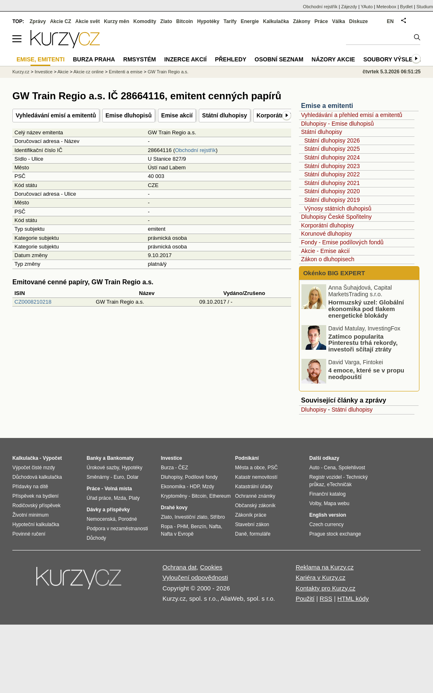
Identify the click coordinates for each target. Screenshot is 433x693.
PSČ (273, 468)
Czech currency (326, 524)
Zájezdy (349, 6)
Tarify (230, 21)
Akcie (62, 71)
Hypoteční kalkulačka (35, 524)
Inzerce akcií (185, 59)
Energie (250, 21)
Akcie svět (87, 21)
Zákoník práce (250, 515)
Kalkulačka (276, 21)
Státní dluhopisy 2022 (332, 174)
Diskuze (358, 21)
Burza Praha (94, 59)
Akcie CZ (60, 21)
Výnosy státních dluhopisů (338, 208)
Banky (94, 458)
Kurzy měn (116, 21)
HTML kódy (353, 598)
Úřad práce (99, 498)
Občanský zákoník (255, 505)
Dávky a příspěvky (108, 510)
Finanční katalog (327, 494)
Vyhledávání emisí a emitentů (56, 115)
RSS (326, 598)
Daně (241, 534)
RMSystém (139, 59)
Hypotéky (208, 21)
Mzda (120, 498)
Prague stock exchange (335, 534)
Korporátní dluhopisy (327, 225)
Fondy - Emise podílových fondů (342, 242)
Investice (43, 71)
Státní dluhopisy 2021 (332, 183)
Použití (305, 598)
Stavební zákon (252, 524)
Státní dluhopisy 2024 (332, 157)
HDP (195, 486)
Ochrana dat (179, 567)
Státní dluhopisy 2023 (332, 166)
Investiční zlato (190, 517)
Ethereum (220, 496)
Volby (315, 503)
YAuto (367, 6)
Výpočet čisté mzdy (33, 468)
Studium (425, 6)
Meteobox (386, 6)
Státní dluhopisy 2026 (332, 140)
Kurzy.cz (20, 71)
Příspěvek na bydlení (35, 496)
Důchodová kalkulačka (37, 477)
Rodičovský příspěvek (36, 505)
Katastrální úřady (254, 486)
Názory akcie (333, 59)
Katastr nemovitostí (256, 477)
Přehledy (230, 59)
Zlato (166, 21)
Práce (321, 21)
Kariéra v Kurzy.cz (321, 577)
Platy (134, 498)
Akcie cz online (88, 71)
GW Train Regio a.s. (168, 71)
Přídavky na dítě (30, 486)
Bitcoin (184, 21)
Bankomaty (120, 458)
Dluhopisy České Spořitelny (336, 216)
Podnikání (247, 458)
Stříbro (217, 517)
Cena (330, 468)
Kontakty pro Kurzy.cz (325, 588)
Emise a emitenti (327, 105)
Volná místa (118, 489)
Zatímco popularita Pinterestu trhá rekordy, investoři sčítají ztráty (363, 342)
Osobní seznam (278, 59)
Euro (118, 477)
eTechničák (339, 484)
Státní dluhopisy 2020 (332, 191)
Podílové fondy (201, 477)
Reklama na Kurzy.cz (325, 567)
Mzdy (208, 486)
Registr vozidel (325, 477)
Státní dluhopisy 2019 (332, 200)
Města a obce (250, 468)
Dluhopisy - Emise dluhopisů (337, 123)
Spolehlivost (352, 468)
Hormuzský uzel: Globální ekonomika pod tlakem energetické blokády (366, 309)
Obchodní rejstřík (195, 150)
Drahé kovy (174, 507)
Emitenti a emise (125, 71)
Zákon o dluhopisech (327, 259)
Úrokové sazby (103, 468)
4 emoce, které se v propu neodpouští (366, 373)
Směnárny (98, 477)
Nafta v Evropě (177, 534)
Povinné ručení (28, 534)
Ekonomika (173, 486)
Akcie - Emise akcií (325, 251)
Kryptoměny (174, 496)
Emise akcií (177, 115)
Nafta (215, 526)
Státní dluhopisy (224, 115)
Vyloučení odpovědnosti (195, 577)
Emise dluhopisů (129, 115)
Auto (314, 468)
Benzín (198, 526)
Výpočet (52, 458)
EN (390, 21)
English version (327, 515)
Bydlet (406, 6)
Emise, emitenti (40, 59)
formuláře (260, 534)
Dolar (133, 477)
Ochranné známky (255, 496)
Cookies (211, 567)
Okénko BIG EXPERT (333, 272)
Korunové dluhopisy (326, 233)
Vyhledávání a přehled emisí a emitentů (351, 115)
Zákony (301, 21)
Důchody (96, 538)
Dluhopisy (313, 409)
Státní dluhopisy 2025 (332, 148)
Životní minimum (30, 515)
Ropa (167, 526)
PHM (182, 526)
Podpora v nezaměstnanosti (117, 528)
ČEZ (183, 468)
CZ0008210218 (33, 302)
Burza (167, 468)
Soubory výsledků (394, 59)
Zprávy (38, 21)
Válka (338, 21)
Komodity (144, 21)
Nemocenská (101, 519)
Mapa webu (336, 503)
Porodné (127, 519)
